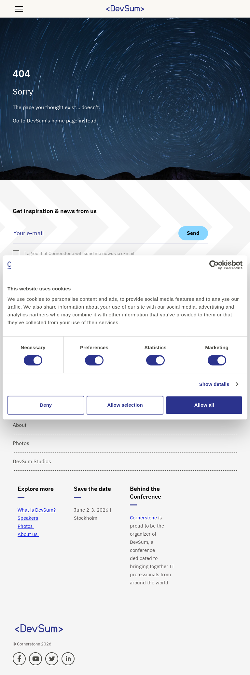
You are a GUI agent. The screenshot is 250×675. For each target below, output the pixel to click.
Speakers (28, 518)
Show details (214, 384)
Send (193, 233)
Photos (21, 443)
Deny (46, 405)
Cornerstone (143, 518)
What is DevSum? (37, 510)
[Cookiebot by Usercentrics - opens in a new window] (214, 265)
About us (28, 534)
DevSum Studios (32, 461)
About (20, 425)
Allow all (204, 405)
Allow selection (125, 405)
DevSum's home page (52, 120)
